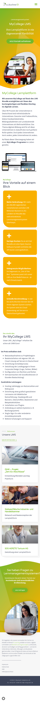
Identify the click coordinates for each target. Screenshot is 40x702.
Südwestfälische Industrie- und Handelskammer (19, 510)
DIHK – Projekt (11, 469)
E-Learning (16, 642)
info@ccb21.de (29, 682)
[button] (36, 4)
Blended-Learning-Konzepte (20, 645)
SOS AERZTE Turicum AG (16, 548)
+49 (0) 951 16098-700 (15, 682)
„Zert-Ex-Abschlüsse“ (15, 472)
